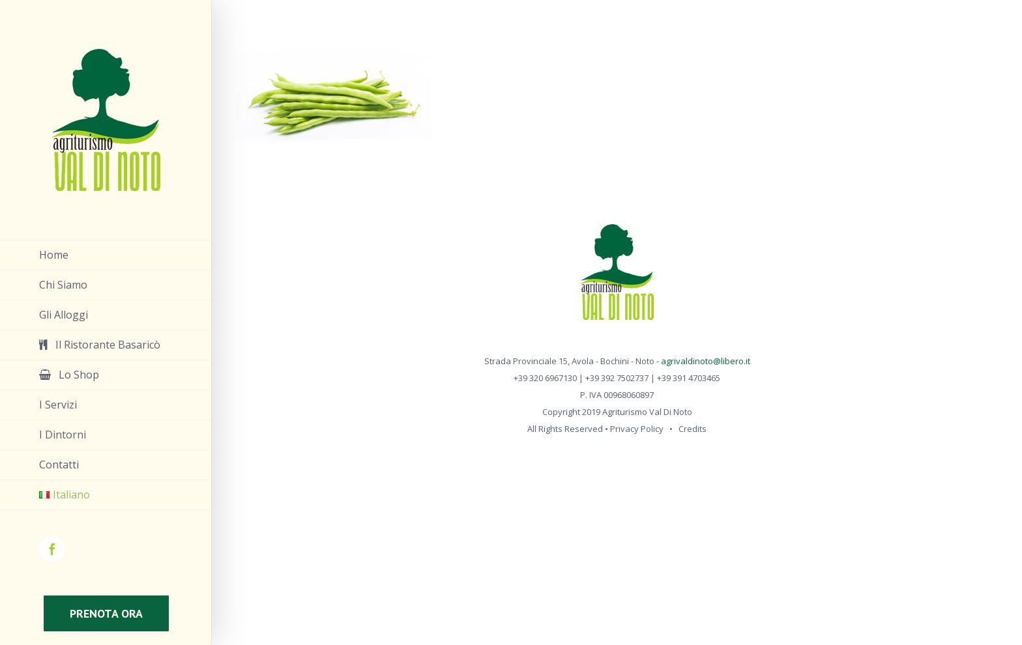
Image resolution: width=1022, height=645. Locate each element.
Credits (693, 429)
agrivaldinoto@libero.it (705, 361)
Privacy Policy (637, 429)
